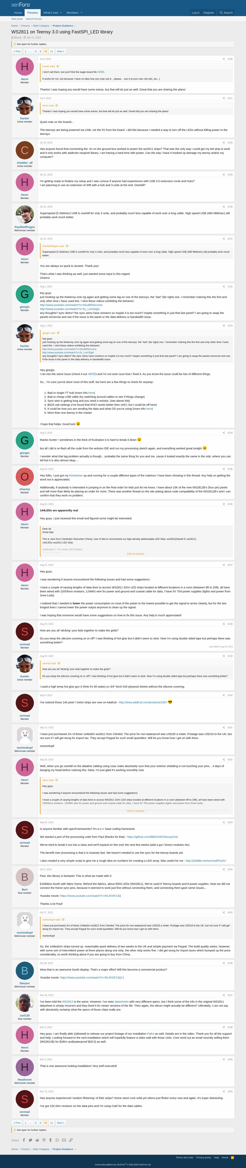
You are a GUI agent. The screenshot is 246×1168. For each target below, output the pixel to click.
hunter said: (48, 66)
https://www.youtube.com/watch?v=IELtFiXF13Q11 (92, 977)
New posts (17, 18)
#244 (230, 869)
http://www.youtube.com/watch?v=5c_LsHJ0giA (70, 308)
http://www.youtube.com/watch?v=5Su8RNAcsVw (71, 305)
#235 (230, 469)
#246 (230, 963)
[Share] (223, 59)
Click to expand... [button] (136, 553)
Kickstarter (76, 475)
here (91, 392)
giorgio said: (49, 333)
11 (51, 51)
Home (18, 12)
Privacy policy (203, 1157)
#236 (230, 504)
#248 (230, 1027)
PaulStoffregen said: (53, 246)
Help (216, 1157)
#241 (230, 727)
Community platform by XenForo (123, 1164)
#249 (230, 1059)
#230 (230, 206)
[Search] (226, 12)
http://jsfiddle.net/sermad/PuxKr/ (206, 860)
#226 (230, 59)
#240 (230, 695)
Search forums (34, 18)
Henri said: (48, 105)
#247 (230, 995)
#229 (230, 174)
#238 (230, 624)
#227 (230, 98)
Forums (32, 12)
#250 (230, 1091)
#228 (230, 142)
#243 (230, 822)
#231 (230, 238)
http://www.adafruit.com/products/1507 (143, 702)
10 (45, 51)
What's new (51, 12)
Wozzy (18, 37)
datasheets (121, 1001)
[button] (61, 12)
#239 (230, 656)
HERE (100, 72)
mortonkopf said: (51, 919)
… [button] (31, 51)
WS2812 (67, 1001)
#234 (230, 433)
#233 (230, 325)
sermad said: (49, 663)
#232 (230, 286)
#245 (230, 912)
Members (73, 12)
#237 (230, 565)
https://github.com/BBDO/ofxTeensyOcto (152, 836)
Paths (150, 1033)
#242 (230, 759)
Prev (18, 51)
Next (59, 51)
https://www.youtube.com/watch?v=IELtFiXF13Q (90, 895)
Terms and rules (184, 1157)
